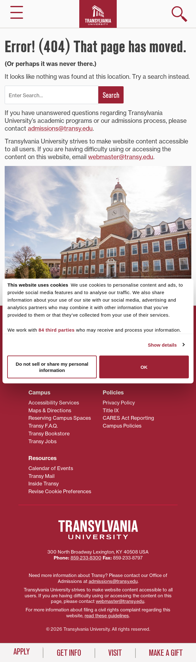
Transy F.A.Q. (43, 426)
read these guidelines (107, 616)
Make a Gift (166, 653)
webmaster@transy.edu (120, 157)
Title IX (111, 410)
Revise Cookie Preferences (59, 491)
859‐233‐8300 (86, 558)
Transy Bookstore (49, 433)
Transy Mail (41, 476)
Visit (115, 653)
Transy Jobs (42, 441)
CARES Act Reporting (128, 418)
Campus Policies (122, 426)
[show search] (179, 14)
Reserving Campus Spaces (59, 418)
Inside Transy (43, 483)
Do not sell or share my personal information (52, 367)
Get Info (69, 653)
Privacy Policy (119, 402)
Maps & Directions (49, 410)
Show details (162, 344)
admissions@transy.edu (60, 128)
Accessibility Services (53, 402)
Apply (21, 651)
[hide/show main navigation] (16, 12)
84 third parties (57, 330)
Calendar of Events (50, 468)
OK (144, 366)
